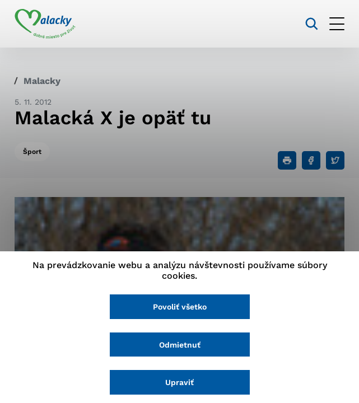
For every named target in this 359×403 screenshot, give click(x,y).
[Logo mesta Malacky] (45, 24)
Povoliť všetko (180, 306)
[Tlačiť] (287, 160)
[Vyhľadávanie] (311, 23)
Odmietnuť (180, 344)
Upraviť (179, 382)
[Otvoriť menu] (336, 23)
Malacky (42, 81)
